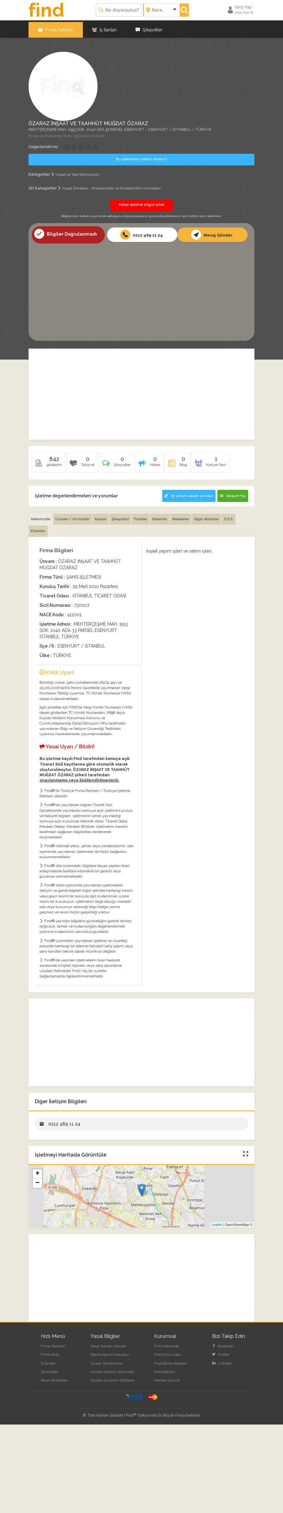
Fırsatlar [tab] (140, 516)
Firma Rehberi (55, 28)
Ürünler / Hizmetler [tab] (72, 516)
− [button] (37, 1180)
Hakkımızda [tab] (40, 516)
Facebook (222, 1343)
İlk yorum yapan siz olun (187, 494)
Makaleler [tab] (180, 516)
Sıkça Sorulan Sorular (108, 1343)
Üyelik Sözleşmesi (106, 1360)
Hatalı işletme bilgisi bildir (142, 203)
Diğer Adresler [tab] (206, 516)
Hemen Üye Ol (166, 1377)
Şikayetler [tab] (120, 516)
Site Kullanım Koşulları (109, 1352)
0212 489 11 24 (141, 232)
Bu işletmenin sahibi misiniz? (141, 157)
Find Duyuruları (167, 1352)
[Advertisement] (141, 288)
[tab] (116, 462)
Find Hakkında (166, 1343)
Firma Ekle (50, 1352)
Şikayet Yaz (233, 494)
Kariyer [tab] (101, 516)
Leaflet (216, 1222)
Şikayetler (149, 28)
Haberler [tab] (159, 516)
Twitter (220, 1352)
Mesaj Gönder (212, 232)
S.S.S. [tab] (228, 516)
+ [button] (37, 1171)
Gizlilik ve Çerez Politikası (112, 1377)
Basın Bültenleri (54, 1377)
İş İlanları (104, 28)
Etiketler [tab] (38, 529)
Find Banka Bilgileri (170, 1360)
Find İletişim (164, 1369)
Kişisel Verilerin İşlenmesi (112, 1369)
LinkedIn (222, 1360)
